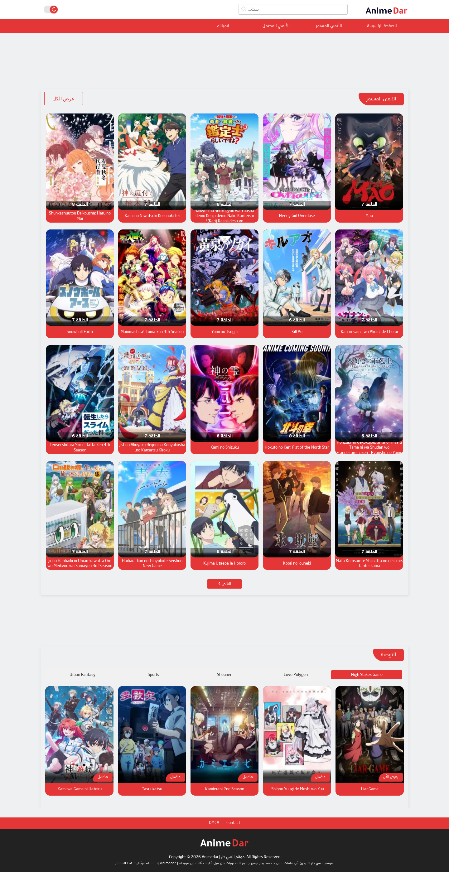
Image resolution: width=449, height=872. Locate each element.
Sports (153, 675)
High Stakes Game (367, 675)
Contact (233, 823)
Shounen (224, 675)
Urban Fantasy (82, 675)
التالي (224, 583)
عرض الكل (63, 98)
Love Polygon (296, 675)
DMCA (214, 823)
